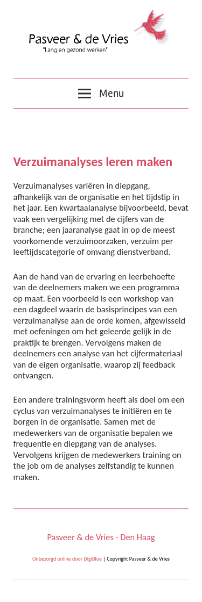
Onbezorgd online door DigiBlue (67, 558)
